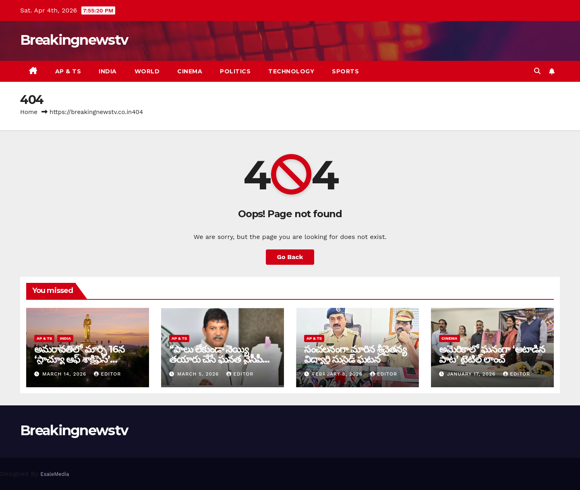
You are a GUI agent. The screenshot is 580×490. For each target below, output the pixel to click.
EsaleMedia (54, 474)
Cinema (189, 71)
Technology (291, 71)
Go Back (290, 257)
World (147, 71)
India (108, 71)
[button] (537, 71)
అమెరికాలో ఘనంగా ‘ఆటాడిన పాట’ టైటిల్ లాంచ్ (492, 354)
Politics (235, 71)
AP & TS (68, 71)
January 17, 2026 (472, 374)
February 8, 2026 (338, 374)
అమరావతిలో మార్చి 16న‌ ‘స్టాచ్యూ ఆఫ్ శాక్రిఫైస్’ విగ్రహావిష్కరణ (79, 359)
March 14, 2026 (65, 374)
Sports (345, 71)
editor (107, 374)
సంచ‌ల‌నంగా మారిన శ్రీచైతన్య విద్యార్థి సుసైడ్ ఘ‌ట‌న (355, 354)
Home (28, 112)
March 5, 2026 (199, 374)
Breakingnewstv (74, 39)
